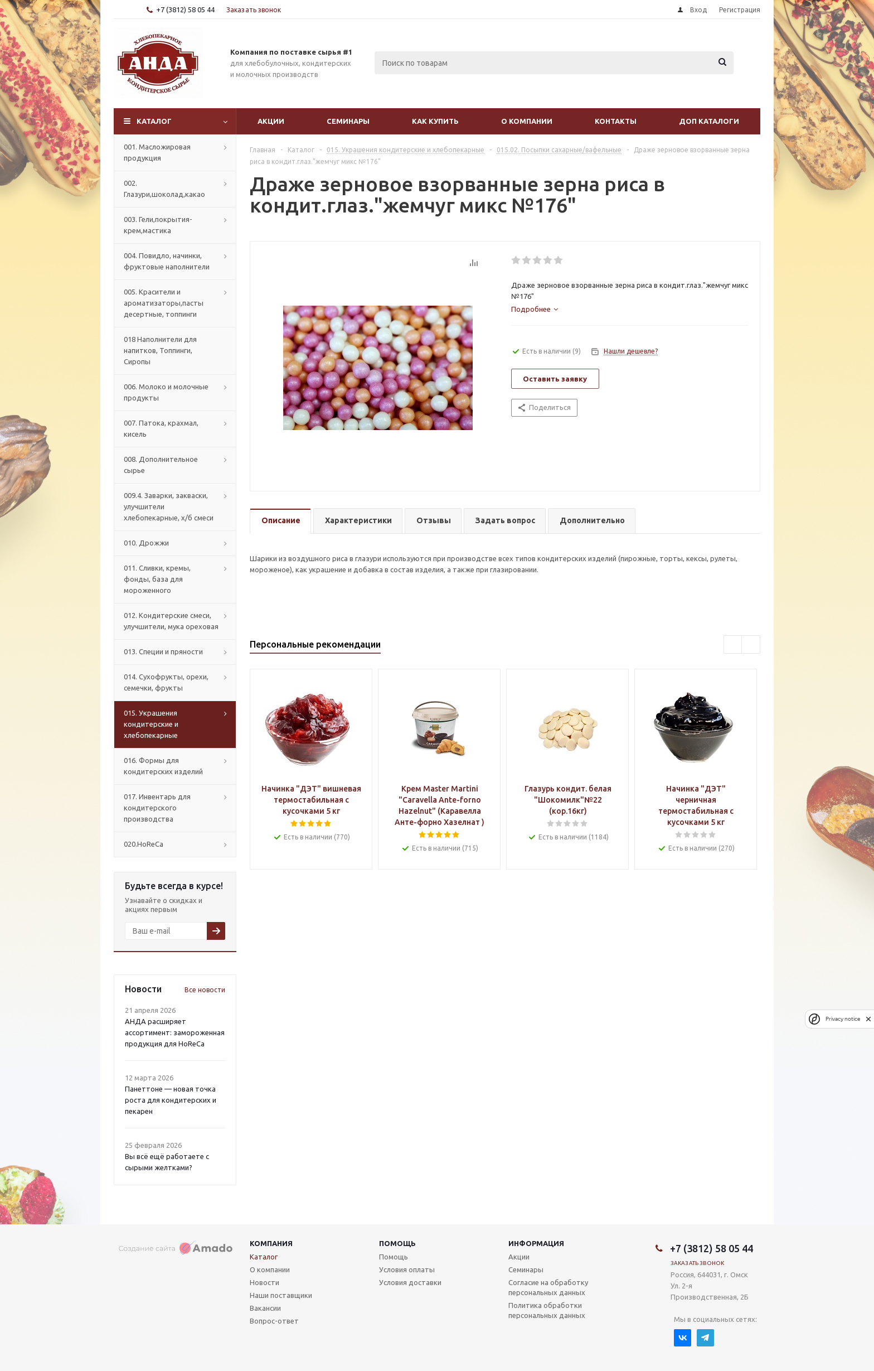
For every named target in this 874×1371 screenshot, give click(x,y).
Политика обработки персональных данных (546, 1310)
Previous (733, 645)
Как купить (435, 121)
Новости (264, 1282)
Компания (271, 1243)
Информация (536, 1243)
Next (751, 645)
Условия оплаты (407, 1269)
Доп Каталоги (709, 121)
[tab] (534, 309)
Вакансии (265, 1308)
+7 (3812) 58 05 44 (185, 9)
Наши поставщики (281, 1295)
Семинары (348, 121)
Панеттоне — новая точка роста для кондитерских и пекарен (170, 1100)
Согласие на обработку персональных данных (548, 1287)
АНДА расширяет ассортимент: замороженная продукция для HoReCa (175, 1032)
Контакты (616, 121)
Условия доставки (410, 1282)
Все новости (204, 989)
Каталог (154, 121)
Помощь (397, 1243)
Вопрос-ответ (274, 1321)
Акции (271, 121)
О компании (526, 121)
